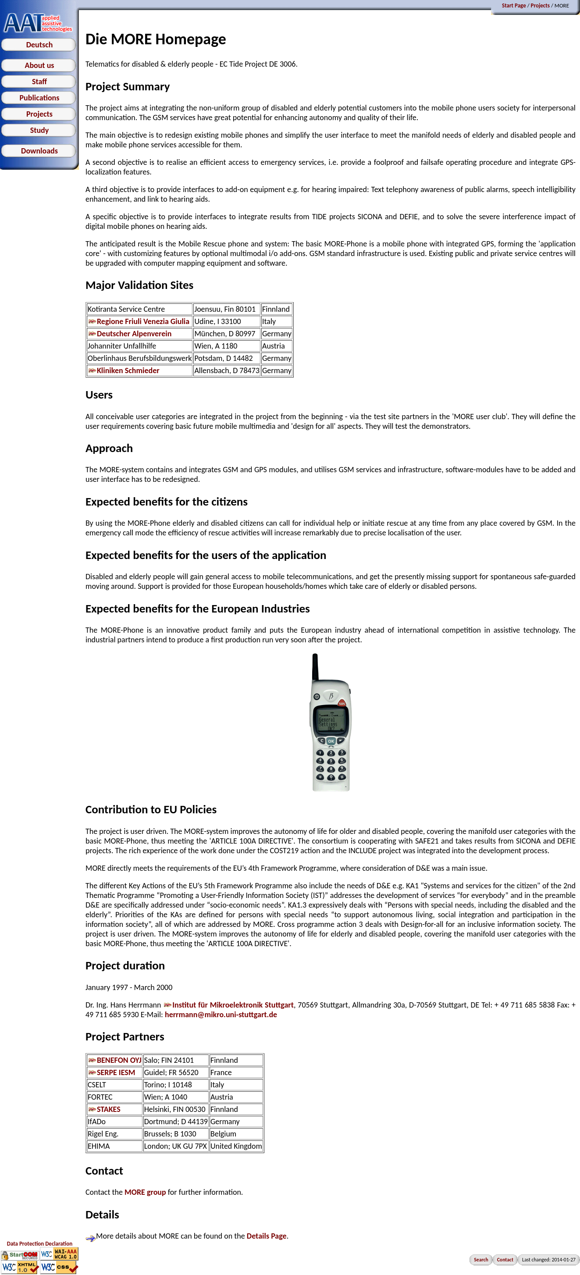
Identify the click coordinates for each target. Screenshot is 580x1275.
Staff (39, 81)
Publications (40, 98)
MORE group (145, 1192)
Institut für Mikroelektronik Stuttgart (228, 1005)
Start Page (514, 5)
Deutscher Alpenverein (129, 333)
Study (39, 130)
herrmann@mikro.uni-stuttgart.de (221, 1014)
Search (481, 1260)
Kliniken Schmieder (124, 370)
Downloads (39, 151)
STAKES (104, 1109)
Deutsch (39, 45)
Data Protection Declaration (39, 1243)
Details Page (267, 1236)
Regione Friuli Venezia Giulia (138, 321)
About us (39, 65)
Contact (505, 1260)
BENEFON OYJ (115, 1060)
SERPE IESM (111, 1072)
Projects (39, 114)
